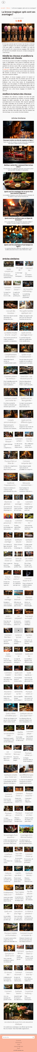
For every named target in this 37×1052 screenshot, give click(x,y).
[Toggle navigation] (3, 2)
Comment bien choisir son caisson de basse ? (19, 523)
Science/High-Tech (18, 1046)
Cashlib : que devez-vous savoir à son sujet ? (18, 876)
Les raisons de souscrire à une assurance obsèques (18, 1023)
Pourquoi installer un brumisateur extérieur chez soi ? (10, 935)
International (18, 1042)
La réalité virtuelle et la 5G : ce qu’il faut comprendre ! (10, 334)
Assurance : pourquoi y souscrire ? (8, 693)
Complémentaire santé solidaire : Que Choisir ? (11, 356)
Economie (18, 1040)
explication (6, 69)
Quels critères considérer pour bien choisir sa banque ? (10, 716)
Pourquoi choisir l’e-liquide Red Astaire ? (19, 816)
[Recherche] (18, 1037)
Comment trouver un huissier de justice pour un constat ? (26, 936)
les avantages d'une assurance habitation (11, 837)
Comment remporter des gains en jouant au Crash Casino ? (26, 464)
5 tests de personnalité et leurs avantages (8, 524)
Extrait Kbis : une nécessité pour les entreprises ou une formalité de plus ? (26, 379)
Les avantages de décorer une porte (18, 505)
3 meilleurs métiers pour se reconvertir (8, 857)
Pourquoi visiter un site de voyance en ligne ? (18, 140)
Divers (8, 8)
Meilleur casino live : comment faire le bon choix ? (18, 166)
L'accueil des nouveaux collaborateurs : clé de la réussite (10, 314)
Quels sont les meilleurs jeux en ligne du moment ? (18, 219)
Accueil (3, 8)
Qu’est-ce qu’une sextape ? (18, 637)
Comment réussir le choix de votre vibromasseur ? (28, 581)
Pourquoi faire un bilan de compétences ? (11, 463)
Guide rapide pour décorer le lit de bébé (29, 675)
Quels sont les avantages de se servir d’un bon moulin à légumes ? (18, 192)
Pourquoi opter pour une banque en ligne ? (29, 600)
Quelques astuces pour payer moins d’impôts (26, 715)
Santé (18, 1044)
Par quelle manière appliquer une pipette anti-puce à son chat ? (26, 314)
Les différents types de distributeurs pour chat (26, 777)
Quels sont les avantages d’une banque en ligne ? (18, 245)
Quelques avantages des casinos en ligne (8, 542)
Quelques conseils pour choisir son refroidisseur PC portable (10, 778)
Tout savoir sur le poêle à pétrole (29, 618)
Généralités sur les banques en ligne (18, 694)
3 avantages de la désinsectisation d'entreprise (26, 837)
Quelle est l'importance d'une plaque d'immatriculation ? (11, 486)
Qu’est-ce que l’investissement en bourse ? (26, 356)
